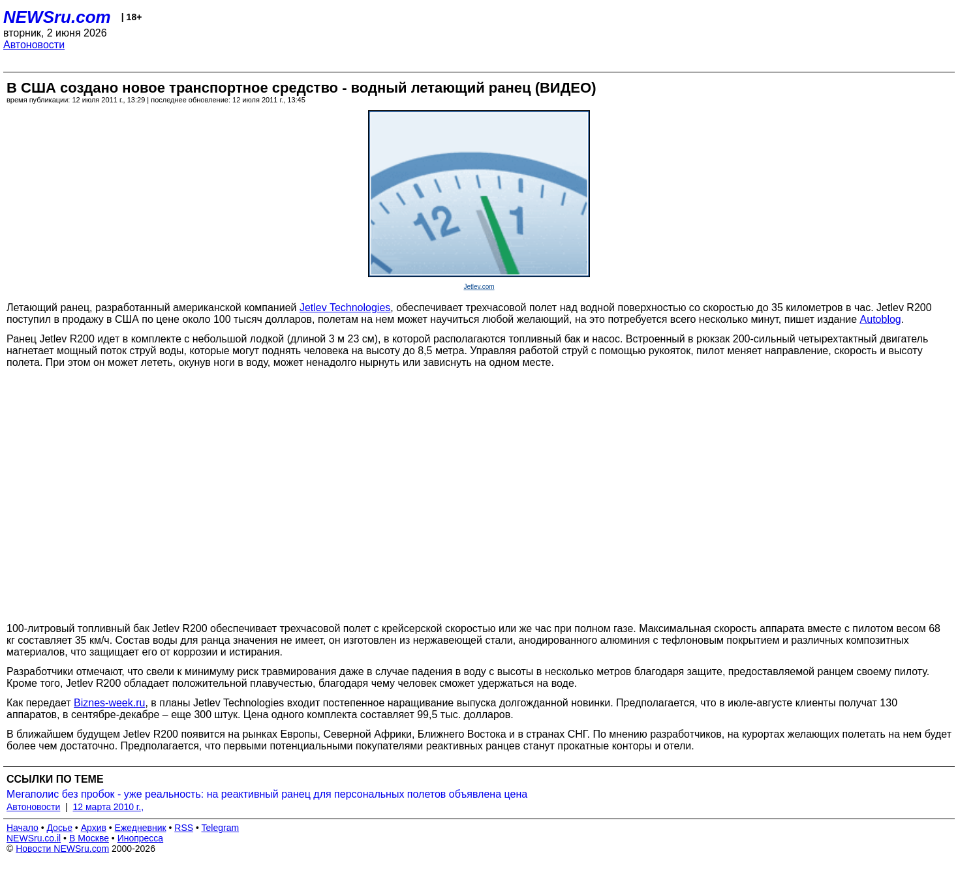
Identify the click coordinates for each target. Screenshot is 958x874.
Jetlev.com (478, 286)
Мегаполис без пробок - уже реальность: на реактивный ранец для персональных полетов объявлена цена (267, 794)
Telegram (221, 827)
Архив (93, 827)
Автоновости (34, 44)
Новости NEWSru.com (62, 848)
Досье (59, 827)
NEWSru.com (57, 17)
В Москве (89, 838)
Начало (23, 827)
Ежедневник (140, 827)
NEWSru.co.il (34, 838)
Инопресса (140, 838)
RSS (183, 827)
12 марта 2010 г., (108, 807)
